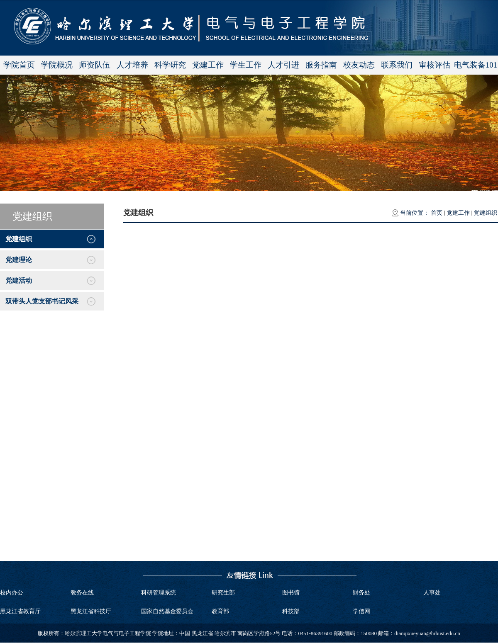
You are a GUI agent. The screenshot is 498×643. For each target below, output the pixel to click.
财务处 (361, 593)
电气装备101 (475, 65)
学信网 (361, 611)
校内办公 (11, 593)
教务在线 (82, 593)
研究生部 (223, 593)
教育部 (220, 611)
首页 (436, 213)
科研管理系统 (158, 593)
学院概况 (57, 65)
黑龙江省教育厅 (20, 611)
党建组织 (485, 213)
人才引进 (283, 65)
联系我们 (397, 65)
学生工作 (245, 65)
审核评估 (434, 65)
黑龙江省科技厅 (91, 611)
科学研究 (170, 65)
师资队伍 (94, 65)
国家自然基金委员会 (167, 611)
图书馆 (291, 593)
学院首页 (19, 65)
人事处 (432, 593)
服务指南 (321, 65)
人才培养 (132, 65)
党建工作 (208, 65)
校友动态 (359, 65)
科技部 (291, 611)
